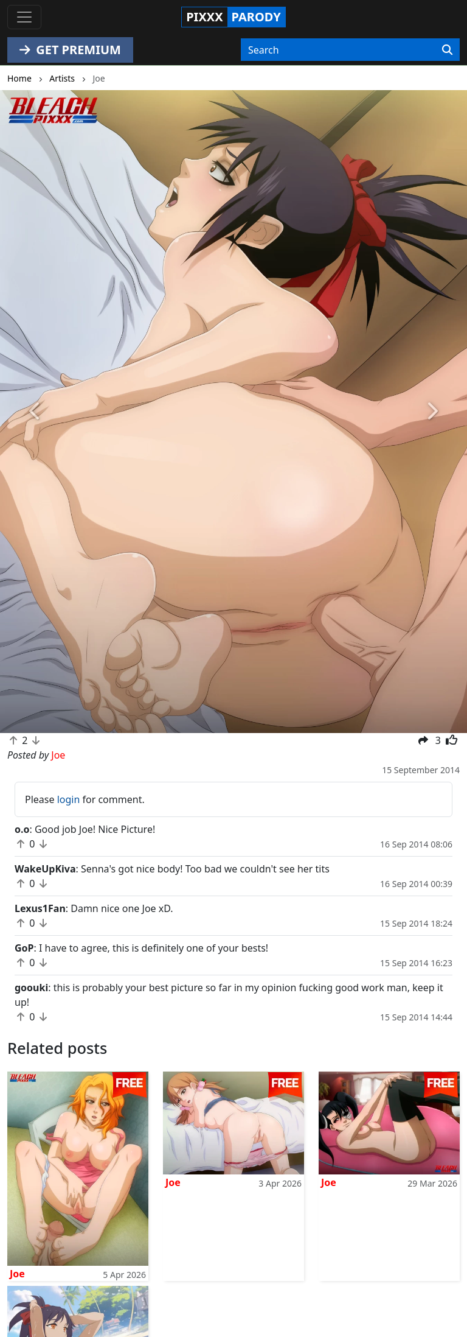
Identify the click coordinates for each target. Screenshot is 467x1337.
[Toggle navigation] (24, 17)
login (68, 799)
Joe (17, 1273)
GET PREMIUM (70, 49)
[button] (35, 411)
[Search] (447, 49)
